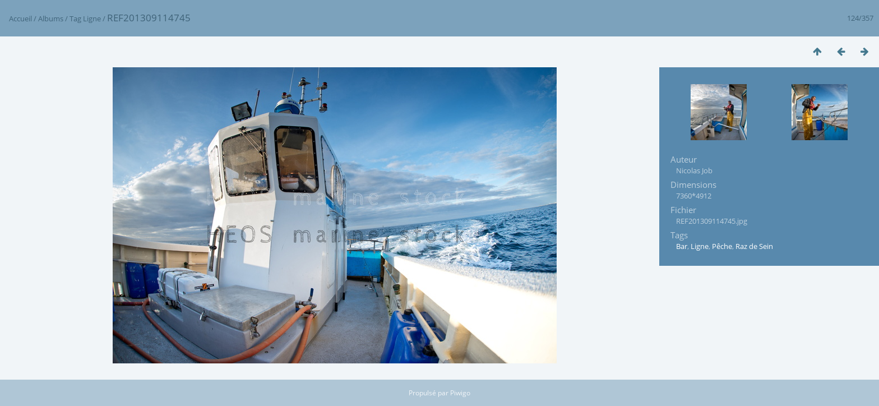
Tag (75, 18)
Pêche (722, 246)
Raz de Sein (754, 246)
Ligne (92, 18)
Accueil (20, 18)
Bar (681, 246)
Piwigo (460, 393)
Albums (50, 18)
